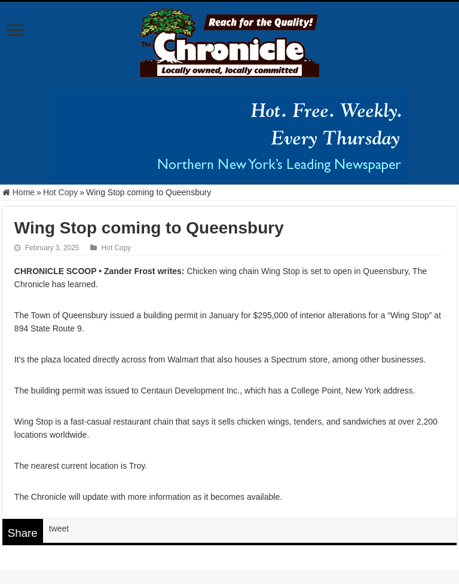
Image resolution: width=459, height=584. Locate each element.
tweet (59, 528)
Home (18, 192)
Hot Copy (60, 192)
